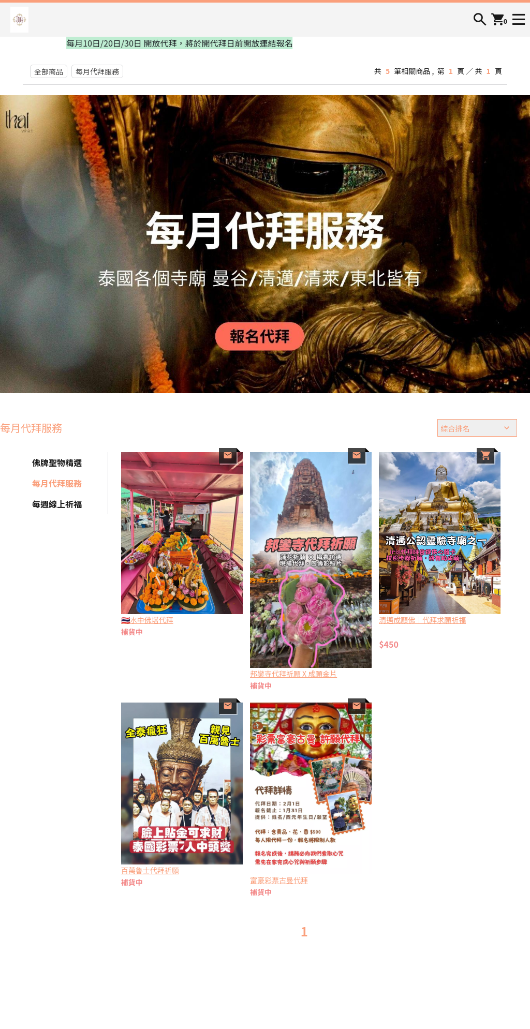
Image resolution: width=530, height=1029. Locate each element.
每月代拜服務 (97, 71)
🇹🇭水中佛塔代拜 (147, 620)
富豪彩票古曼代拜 (279, 880)
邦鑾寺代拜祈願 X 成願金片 (293, 673)
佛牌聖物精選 (57, 462)
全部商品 (48, 71)
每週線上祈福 (57, 504)
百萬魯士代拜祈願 (150, 870)
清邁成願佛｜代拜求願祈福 (422, 620)
